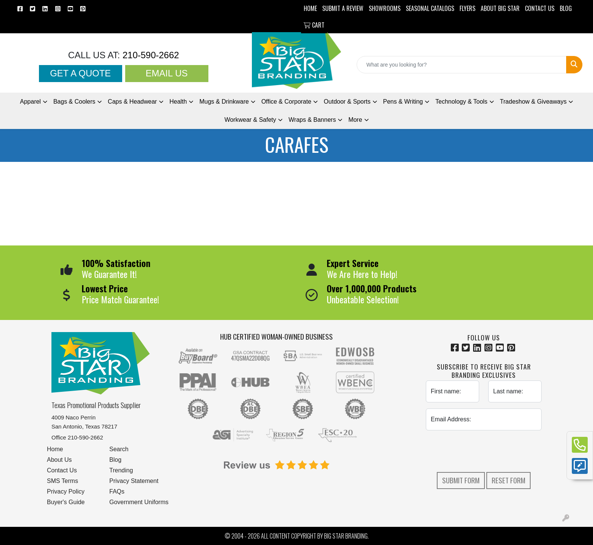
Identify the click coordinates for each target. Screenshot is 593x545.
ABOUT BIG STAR (500, 8)
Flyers (467, 8)
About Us (59, 459)
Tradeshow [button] (533, 101)
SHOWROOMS (385, 8)
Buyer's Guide (66, 502)
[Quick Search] (462, 64)
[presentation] (483, 451)
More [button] (355, 119)
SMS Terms (62, 481)
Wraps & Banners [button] (312, 119)
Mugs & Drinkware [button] (224, 101)
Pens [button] (403, 101)
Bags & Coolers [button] (74, 101)
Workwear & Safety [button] (250, 119)
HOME (310, 8)
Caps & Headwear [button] (132, 101)
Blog (115, 459)
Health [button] (178, 101)
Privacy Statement (133, 481)
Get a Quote (80, 73)
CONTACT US (539, 8)
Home (55, 449)
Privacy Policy (66, 491)
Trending (121, 470)
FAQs (116, 491)
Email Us (167, 73)
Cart (314, 25)
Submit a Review (342, 8)
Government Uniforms (139, 502)
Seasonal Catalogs (430, 8)
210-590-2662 (149, 55)
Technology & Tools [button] (461, 101)
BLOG (566, 8)
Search (119, 449)
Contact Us (62, 470)
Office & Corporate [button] (286, 101)
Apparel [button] (30, 101)
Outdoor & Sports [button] (347, 101)
